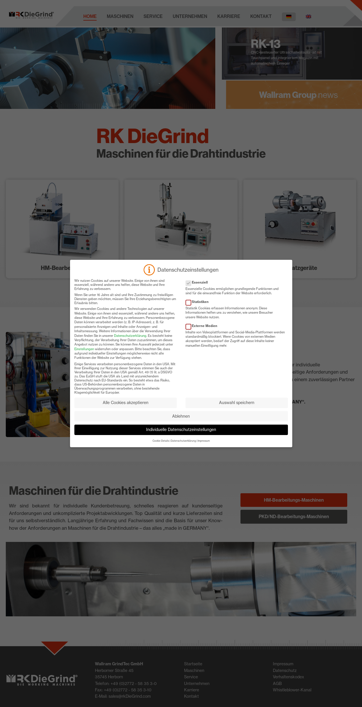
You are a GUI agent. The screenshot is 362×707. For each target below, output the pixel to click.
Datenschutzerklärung (130, 341)
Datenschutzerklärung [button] (183, 446)
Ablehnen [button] (181, 421)
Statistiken (198, 307)
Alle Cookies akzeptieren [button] (125, 408)
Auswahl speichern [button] (236, 408)
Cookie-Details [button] (160, 446)
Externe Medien (203, 331)
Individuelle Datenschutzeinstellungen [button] (181, 435)
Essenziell (198, 288)
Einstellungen (84, 354)
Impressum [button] (204, 446)
